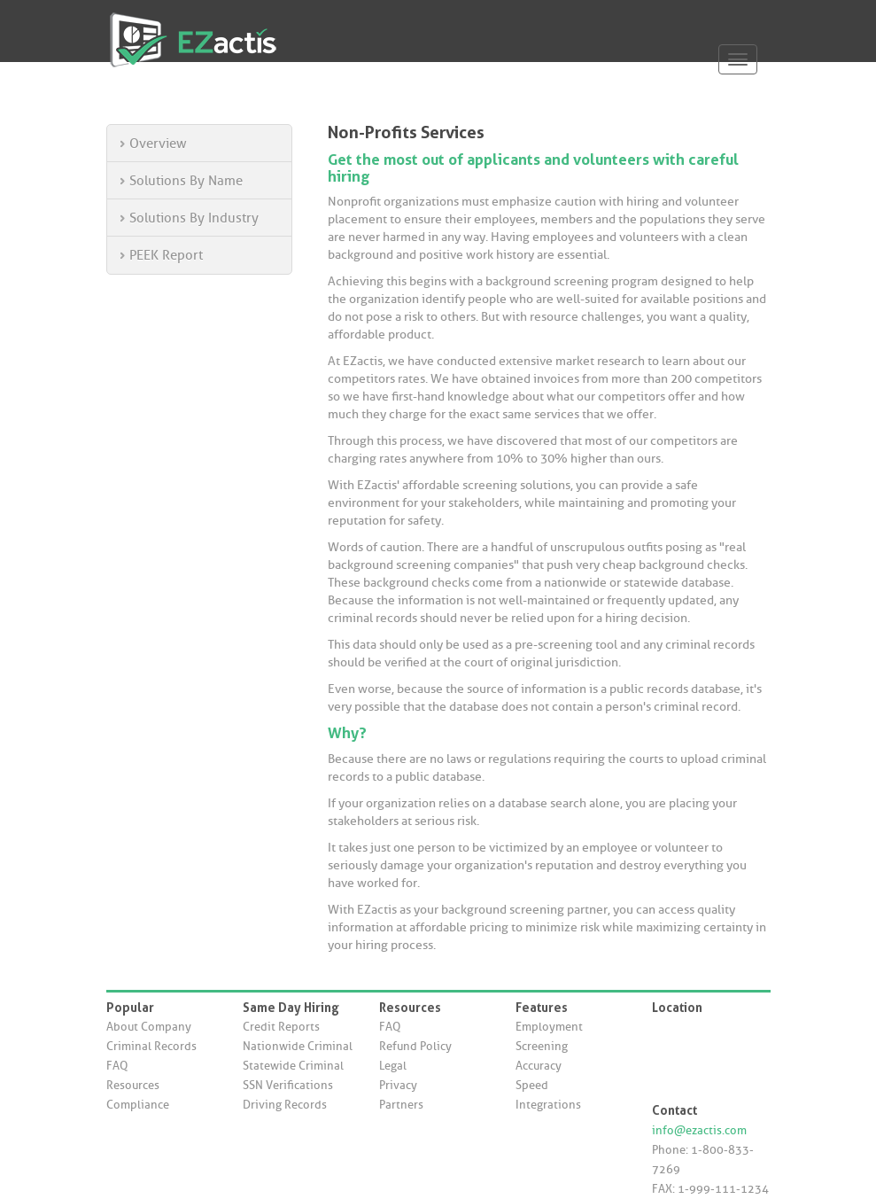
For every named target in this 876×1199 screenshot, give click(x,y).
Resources (132, 1085)
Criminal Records (151, 1046)
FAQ (117, 1065)
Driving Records (285, 1104)
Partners (401, 1104)
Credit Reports (281, 1026)
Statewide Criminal (293, 1065)
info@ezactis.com (699, 1130)
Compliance (137, 1104)
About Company (148, 1026)
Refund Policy (415, 1046)
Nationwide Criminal (298, 1046)
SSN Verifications (288, 1085)
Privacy (398, 1085)
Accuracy (539, 1065)
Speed (532, 1085)
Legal (393, 1065)
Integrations (548, 1104)
